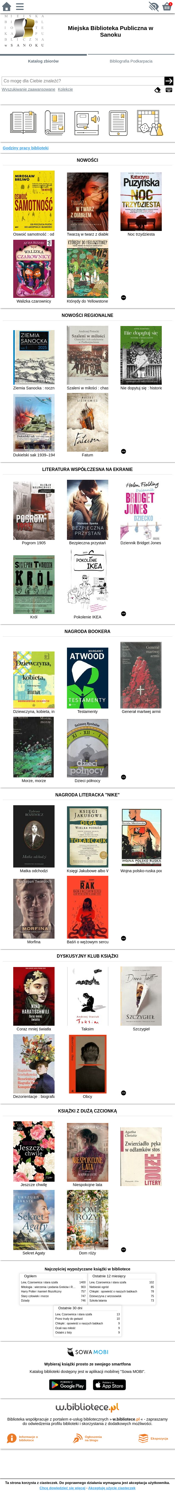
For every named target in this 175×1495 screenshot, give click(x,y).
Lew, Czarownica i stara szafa (39, 1282)
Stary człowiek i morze (35, 1296)
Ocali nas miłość (65, 1328)
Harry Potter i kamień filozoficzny (41, 1291)
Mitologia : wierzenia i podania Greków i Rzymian (51, 1287)
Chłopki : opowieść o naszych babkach (113, 1291)
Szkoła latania (98, 1300)
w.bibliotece (126, 1419)
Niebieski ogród (99, 1287)
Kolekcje (65, 89)
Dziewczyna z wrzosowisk (106, 1296)
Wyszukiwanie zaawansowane (28, 89)
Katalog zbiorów (43, 61)
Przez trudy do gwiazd (69, 1318)
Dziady (25, 1300)
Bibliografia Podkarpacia (131, 61)
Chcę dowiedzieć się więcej (62, 1488)
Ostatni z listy (63, 1332)
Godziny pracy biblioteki (26, 148)
